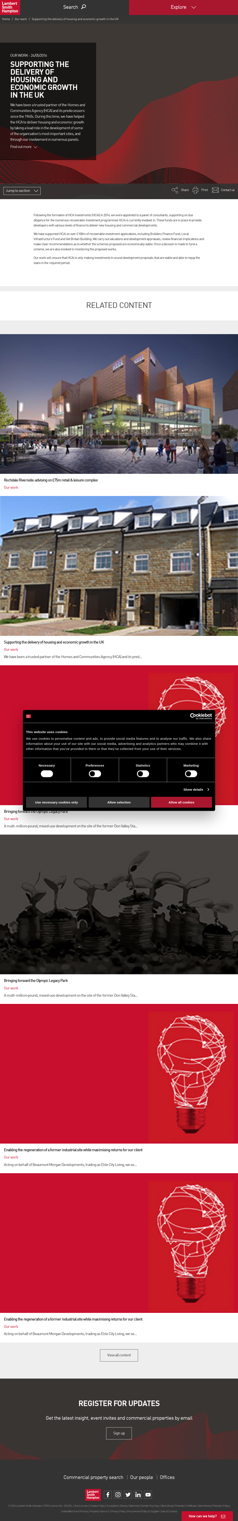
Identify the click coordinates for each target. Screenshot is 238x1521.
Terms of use (81, 1505)
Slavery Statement (129, 1505)
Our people (141, 1477)
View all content (119, 1355)
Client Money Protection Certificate (178, 1505)
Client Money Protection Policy (213, 1505)
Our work (21, 19)
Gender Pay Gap (150, 1505)
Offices (167, 1477)
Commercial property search (93, 1477)
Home (6, 19)
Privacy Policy (118, 1511)
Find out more (23, 147)
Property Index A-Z (99, 1511)
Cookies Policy (97, 1505)
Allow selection (119, 802)
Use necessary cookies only (56, 802)
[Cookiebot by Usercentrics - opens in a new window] (193, 716)
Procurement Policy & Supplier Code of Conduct (152, 1511)
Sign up (119, 1433)
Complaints (112, 1505)
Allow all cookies (181, 802)
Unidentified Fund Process (74, 1511)
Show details (193, 789)
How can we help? (203, 1516)
